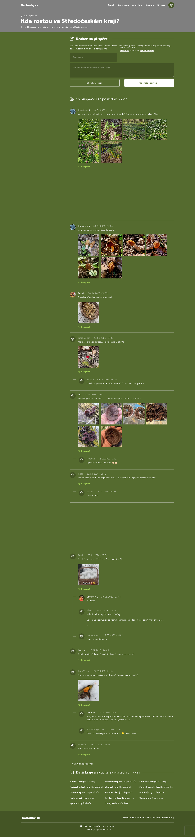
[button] (95, 83)
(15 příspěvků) (119, 798)
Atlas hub (137, 5)
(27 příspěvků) (84, 792)
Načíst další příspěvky (82, 764)
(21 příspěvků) (120, 781)
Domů (111, 5)
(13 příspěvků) (156, 787)
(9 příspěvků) (151, 798)
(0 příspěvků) (118, 792)
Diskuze (161, 5)
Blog (171, 817)
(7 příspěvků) (151, 792)
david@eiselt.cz (105, 829)
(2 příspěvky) (83, 781)
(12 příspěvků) (117, 803)
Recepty (149, 5)
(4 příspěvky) (153, 781)
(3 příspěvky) (86, 787)
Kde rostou (123, 5)
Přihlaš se (124, 50)
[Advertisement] (43, 80)
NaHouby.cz (29, 5)
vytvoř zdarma (147, 50)
